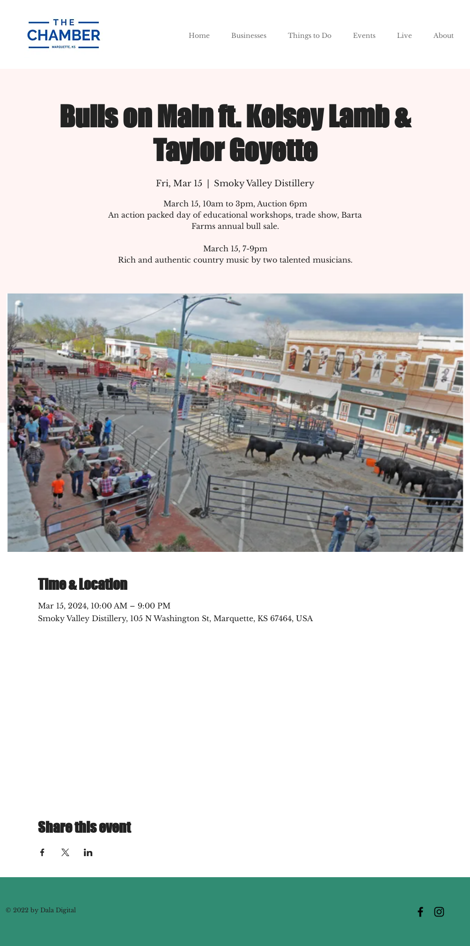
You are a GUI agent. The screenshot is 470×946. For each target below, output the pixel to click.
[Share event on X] (65, 852)
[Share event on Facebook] (42, 852)
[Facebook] (420, 911)
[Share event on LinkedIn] (88, 852)
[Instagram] (439, 911)
